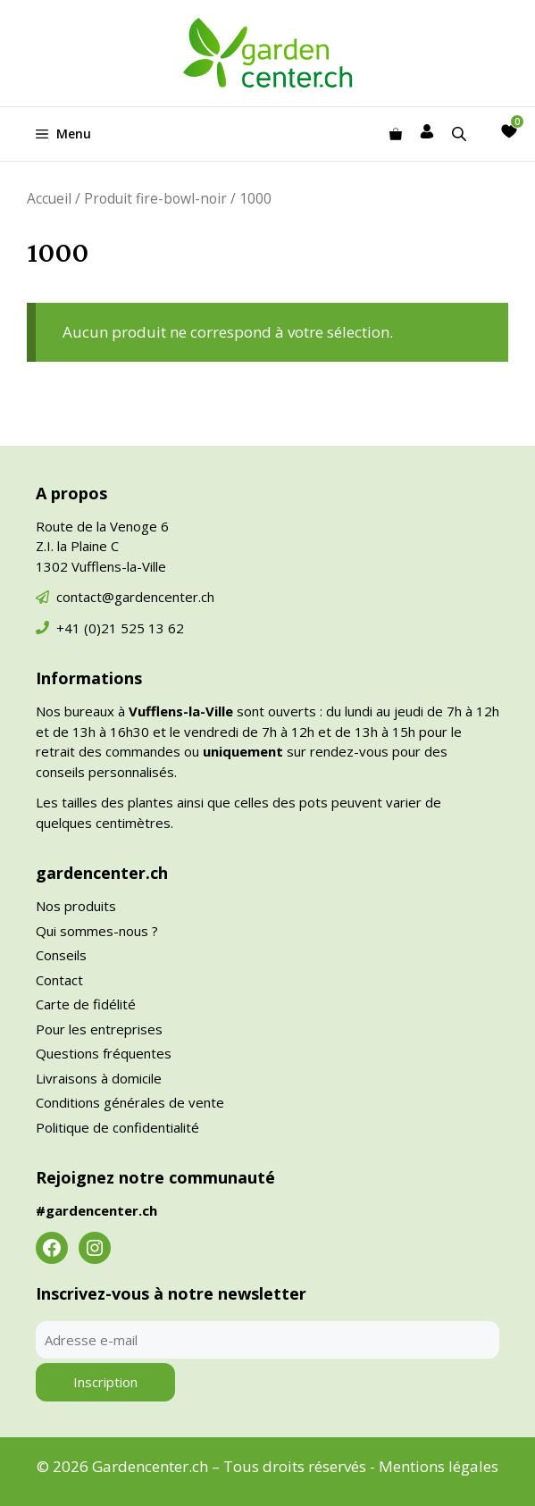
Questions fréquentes (103, 1053)
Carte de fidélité (86, 1004)
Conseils (61, 955)
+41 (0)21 (88, 628)
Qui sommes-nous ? (97, 931)
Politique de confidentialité (117, 1127)
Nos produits (76, 906)
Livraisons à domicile (99, 1078)
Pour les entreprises (99, 1029)
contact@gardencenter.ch (135, 597)
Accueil (49, 198)
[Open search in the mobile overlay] (461, 133)
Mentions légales (438, 1466)
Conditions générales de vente (130, 1102)
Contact (59, 980)
